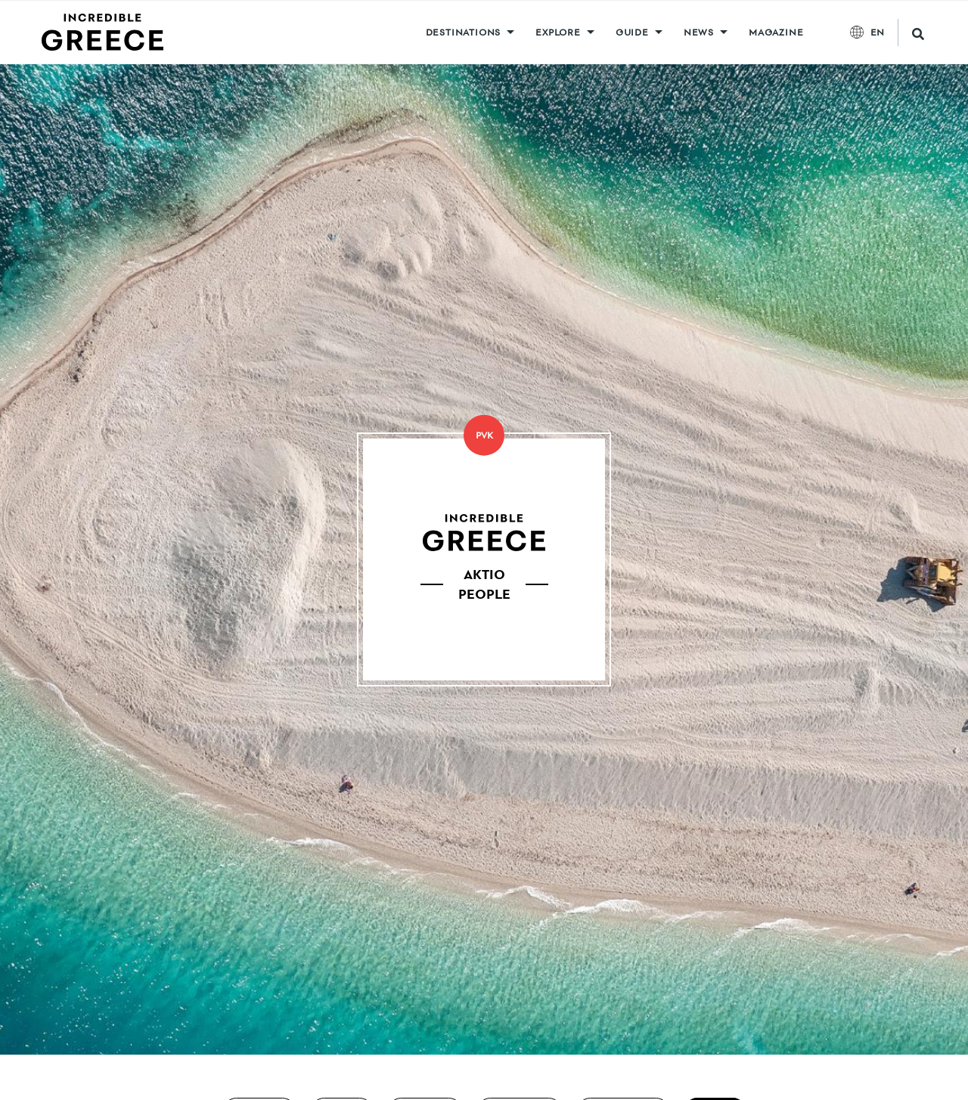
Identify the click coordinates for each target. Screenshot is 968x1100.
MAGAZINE (776, 32)
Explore (558, 32)
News (699, 32)
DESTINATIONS (463, 32)
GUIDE (632, 32)
